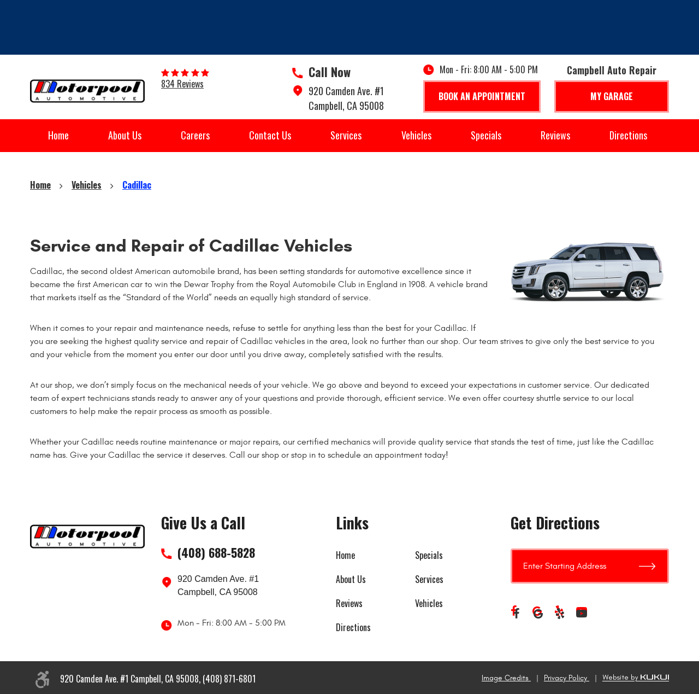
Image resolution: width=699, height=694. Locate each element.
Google (537, 614)
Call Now (330, 71)
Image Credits (506, 678)
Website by (635, 678)
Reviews (555, 135)
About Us (124, 135)
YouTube (581, 614)
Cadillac (136, 184)
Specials (486, 135)
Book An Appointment (482, 96)
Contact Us (270, 135)
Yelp (559, 614)
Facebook (516, 614)
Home (58, 135)
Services (346, 135)
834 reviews (182, 83)
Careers (195, 135)
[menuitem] (58, 136)
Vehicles (416, 135)
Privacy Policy (566, 678)
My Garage (611, 96)
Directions (628, 135)
